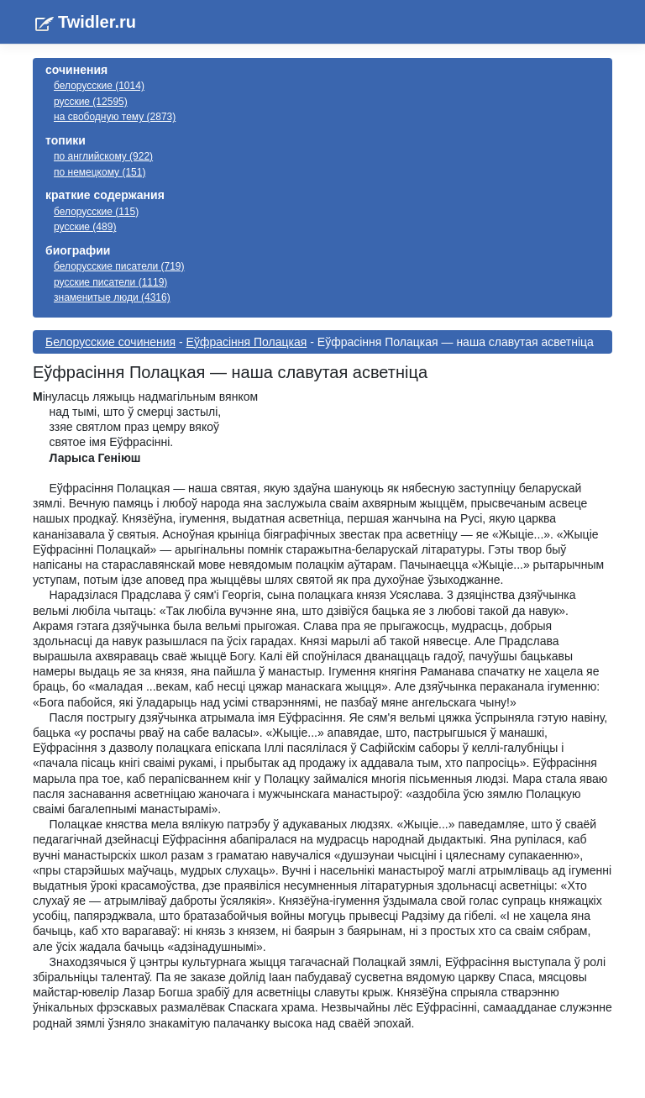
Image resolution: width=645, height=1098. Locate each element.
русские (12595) (91, 102)
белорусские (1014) (99, 86)
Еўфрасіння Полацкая (246, 342)
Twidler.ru (97, 22)
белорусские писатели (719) (119, 266)
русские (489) (85, 227)
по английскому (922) (103, 156)
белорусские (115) (96, 212)
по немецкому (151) (99, 172)
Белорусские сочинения (110, 342)
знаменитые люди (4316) (112, 297)
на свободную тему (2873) (115, 117)
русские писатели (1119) (110, 282)
